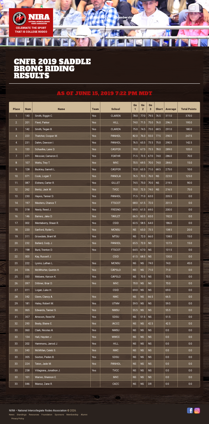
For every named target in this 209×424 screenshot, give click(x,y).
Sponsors (59, 414)
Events (81, 17)
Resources (149, 17)
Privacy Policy (17, 418)
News (64, 17)
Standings (101, 17)
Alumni (84, 414)
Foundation (46, 414)
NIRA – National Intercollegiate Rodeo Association (38, 410)
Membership (125, 17)
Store (84, 25)
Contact (66, 25)
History (170, 17)
